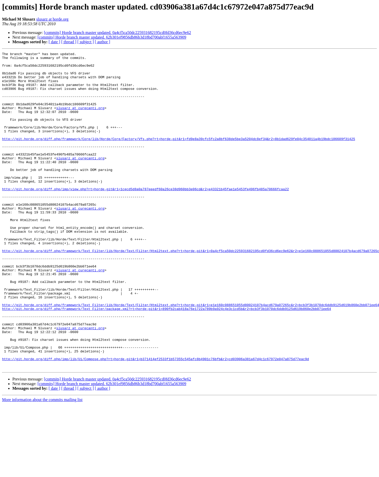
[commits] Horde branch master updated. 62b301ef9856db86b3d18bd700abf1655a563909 (112, 37)
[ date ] (54, 42)
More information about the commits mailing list (42, 463)
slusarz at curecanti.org (80, 119)
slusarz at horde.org (52, 19)
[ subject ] (85, 42)
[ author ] (102, 42)
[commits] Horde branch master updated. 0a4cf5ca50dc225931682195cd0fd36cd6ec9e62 (117, 32)
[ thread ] (68, 42)
